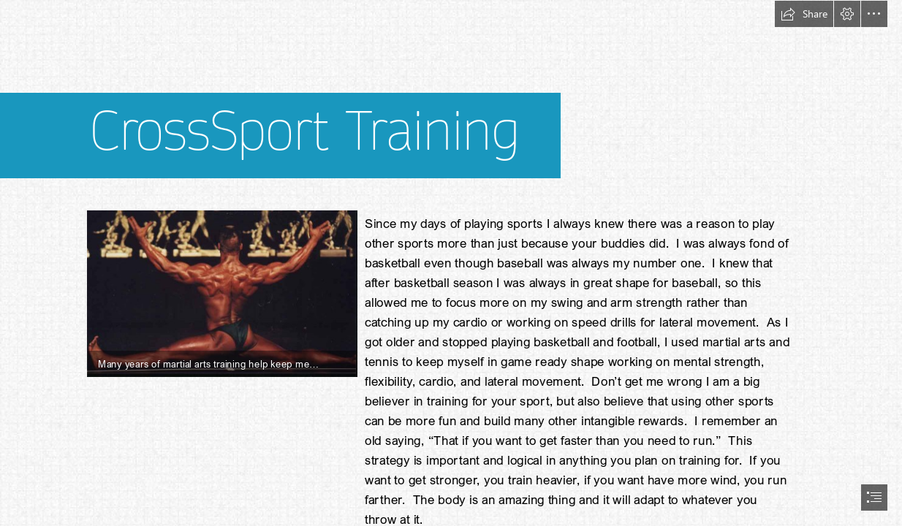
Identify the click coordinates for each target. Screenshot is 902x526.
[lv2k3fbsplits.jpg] (221, 293)
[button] (804, 14)
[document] (451, 263)
